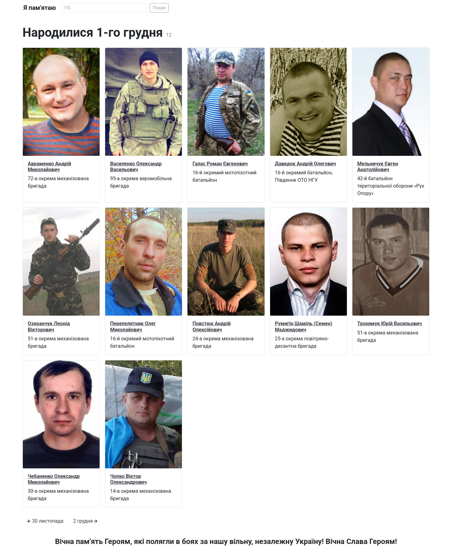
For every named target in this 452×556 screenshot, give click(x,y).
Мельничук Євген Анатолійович (377, 166)
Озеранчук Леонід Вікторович (49, 326)
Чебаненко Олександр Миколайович (54, 479)
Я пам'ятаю (39, 7)
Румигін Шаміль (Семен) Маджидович (303, 326)
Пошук (159, 7)
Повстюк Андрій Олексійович (211, 326)
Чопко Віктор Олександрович (128, 479)
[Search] (104, 8)
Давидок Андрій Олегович (305, 164)
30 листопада (45, 521)
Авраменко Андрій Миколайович (49, 166)
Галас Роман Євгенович (220, 164)
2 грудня (85, 521)
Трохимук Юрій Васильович (389, 323)
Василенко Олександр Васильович (136, 166)
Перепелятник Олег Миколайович (133, 326)
